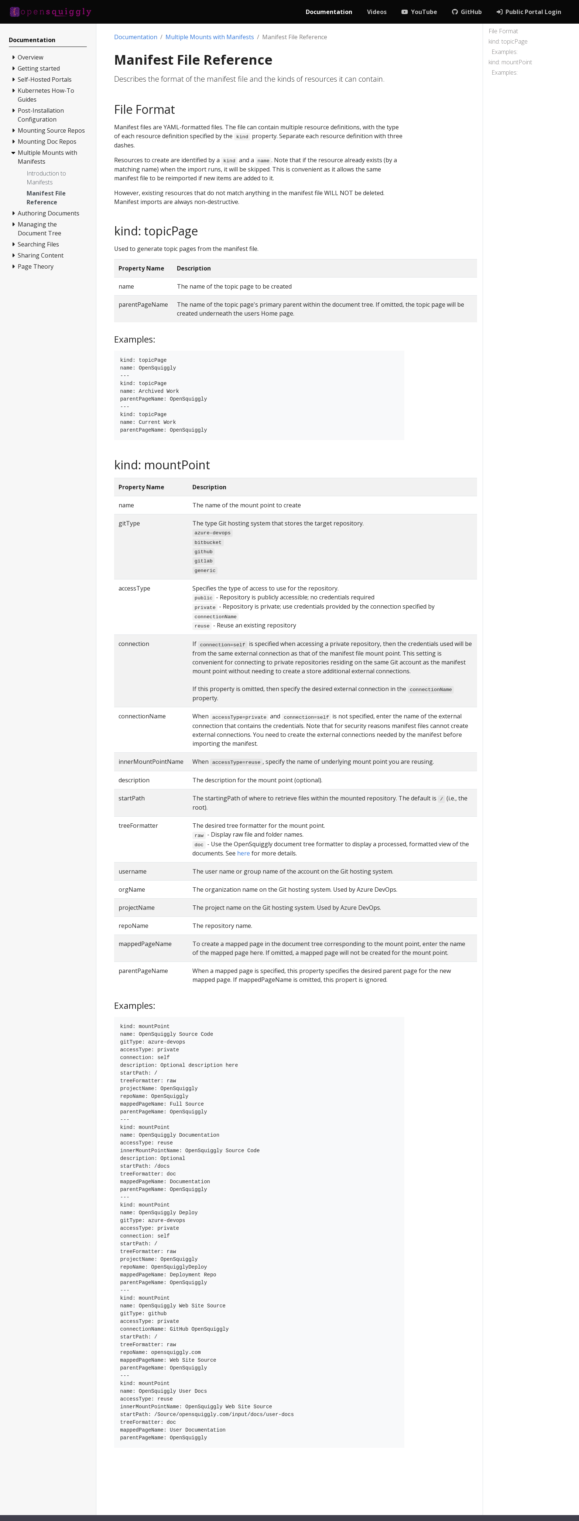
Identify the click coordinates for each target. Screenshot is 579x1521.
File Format (503, 31)
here (243, 853)
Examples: (504, 52)
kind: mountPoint (510, 62)
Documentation (135, 37)
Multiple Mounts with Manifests (209, 37)
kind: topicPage (508, 41)
